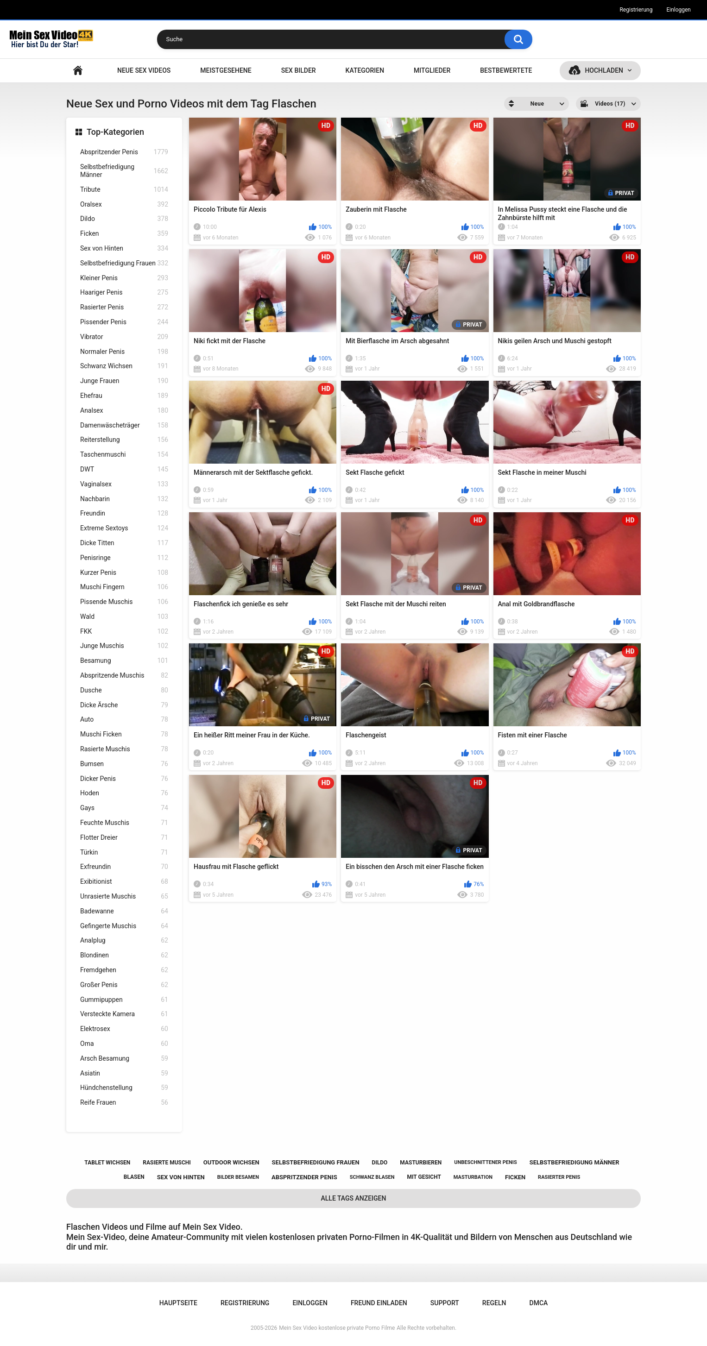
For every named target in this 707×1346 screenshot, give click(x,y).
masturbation (473, 1177)
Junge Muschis (124, 646)
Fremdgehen (124, 970)
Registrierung (635, 9)
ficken (515, 1177)
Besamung (124, 661)
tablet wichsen (107, 1162)
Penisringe (124, 558)
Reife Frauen (124, 1103)
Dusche (124, 690)
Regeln (494, 1303)
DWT (124, 469)
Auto (124, 719)
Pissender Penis (124, 322)
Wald (124, 617)
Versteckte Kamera (124, 1014)
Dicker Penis (124, 779)
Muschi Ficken (124, 734)
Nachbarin (124, 499)
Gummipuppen (124, 1000)
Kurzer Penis (124, 573)
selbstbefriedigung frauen (316, 1162)
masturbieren (421, 1162)
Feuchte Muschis (124, 823)
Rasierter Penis (124, 307)
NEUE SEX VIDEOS (143, 70)
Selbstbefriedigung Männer (124, 170)
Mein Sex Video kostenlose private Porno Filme (337, 1328)
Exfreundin (124, 867)
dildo (380, 1162)
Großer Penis (124, 985)
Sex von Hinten (124, 248)
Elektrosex (124, 1029)
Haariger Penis (124, 292)
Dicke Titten (124, 543)
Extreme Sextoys (124, 528)
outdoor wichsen (231, 1162)
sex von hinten (181, 1177)
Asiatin (124, 1073)
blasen (134, 1177)
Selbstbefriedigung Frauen (124, 263)
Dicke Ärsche (124, 705)
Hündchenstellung (124, 1088)
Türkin (124, 852)
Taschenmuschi (124, 455)
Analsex (124, 411)
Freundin (124, 513)
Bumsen (124, 764)
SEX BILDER (298, 70)
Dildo (124, 219)
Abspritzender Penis (124, 152)
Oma (124, 1044)
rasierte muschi (167, 1162)
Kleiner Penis (124, 278)
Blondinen (124, 955)
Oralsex (124, 204)
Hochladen (604, 70)
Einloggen (678, 9)
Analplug (124, 940)
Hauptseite (77, 70)
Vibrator (124, 337)
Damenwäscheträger (124, 425)
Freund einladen (379, 1303)
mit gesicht (424, 1177)
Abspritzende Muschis (124, 675)
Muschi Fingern (124, 587)
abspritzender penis (304, 1177)
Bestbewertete (506, 70)
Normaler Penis (124, 352)
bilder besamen (238, 1177)
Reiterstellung (124, 440)
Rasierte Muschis (124, 749)
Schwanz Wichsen (124, 366)
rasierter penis (559, 1177)
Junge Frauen (124, 381)
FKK (124, 631)
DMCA (539, 1303)
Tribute (124, 190)
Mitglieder (432, 70)
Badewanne (124, 911)
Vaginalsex (124, 484)
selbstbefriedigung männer (574, 1162)
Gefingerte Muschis (124, 926)
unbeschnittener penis (485, 1162)
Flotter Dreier (124, 838)
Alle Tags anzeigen (353, 1198)
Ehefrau (124, 396)
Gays (124, 808)
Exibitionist (124, 882)
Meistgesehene (225, 70)
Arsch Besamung (124, 1059)
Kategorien (365, 70)
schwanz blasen (372, 1177)
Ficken (124, 234)
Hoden (124, 793)
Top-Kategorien (115, 132)
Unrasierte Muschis (124, 896)
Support (444, 1303)
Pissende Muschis (124, 602)
